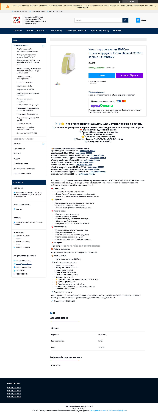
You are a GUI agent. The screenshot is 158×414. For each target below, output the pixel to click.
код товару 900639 (96, 167)
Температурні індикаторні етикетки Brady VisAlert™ (26, 56)
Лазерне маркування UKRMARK (24, 100)
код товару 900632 (87, 151)
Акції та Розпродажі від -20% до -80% (28, 119)
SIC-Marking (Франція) (76, 31)
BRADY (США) (56, 31)
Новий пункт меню (21, 163)
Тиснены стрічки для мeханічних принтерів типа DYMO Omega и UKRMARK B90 (29, 71)
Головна (18, 31)
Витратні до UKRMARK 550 (27, 133)
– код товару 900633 (83, 153)
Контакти (117, 31)
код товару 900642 (86, 174)
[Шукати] (125, 20)
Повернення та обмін (22, 173)
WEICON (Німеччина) (100, 31)
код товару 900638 (84, 165)
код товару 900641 (98, 172)
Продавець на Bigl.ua (79, 408)
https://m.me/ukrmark (23, 267)
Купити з (129, 75)
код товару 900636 (91, 160)
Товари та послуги (35, 31)
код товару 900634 (96, 155)
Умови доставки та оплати (24, 168)
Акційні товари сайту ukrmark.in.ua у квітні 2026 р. (27, 50)
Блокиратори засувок (25, 82)
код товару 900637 (86, 162)
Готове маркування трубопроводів (24, 78)
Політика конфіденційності (118, 411)
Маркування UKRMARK (25, 89)
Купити (101, 75)
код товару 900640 (91, 169)
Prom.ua (90, 406)
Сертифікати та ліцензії (23, 139)
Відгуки (17, 158)
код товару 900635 (98, 158)
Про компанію (19, 149)
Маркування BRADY (24, 86)
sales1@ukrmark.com (24, 264)
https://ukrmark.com (23, 260)
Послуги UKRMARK (24, 123)
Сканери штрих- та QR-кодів (28, 105)
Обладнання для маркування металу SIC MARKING (28, 109)
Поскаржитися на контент (99, 411)
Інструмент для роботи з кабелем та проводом (26, 128)
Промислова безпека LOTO (27, 114)
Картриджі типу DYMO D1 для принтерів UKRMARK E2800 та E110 (28, 63)
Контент (17, 144)
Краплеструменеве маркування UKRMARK (28, 94)
